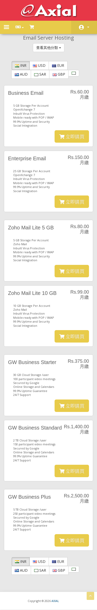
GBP (59, 74)
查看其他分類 (48, 47)
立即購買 (71, 136)
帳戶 (88, 27)
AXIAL (55, 601)
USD (39, 65)
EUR (58, 65)
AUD (21, 74)
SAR (40, 74)
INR (20, 65)
